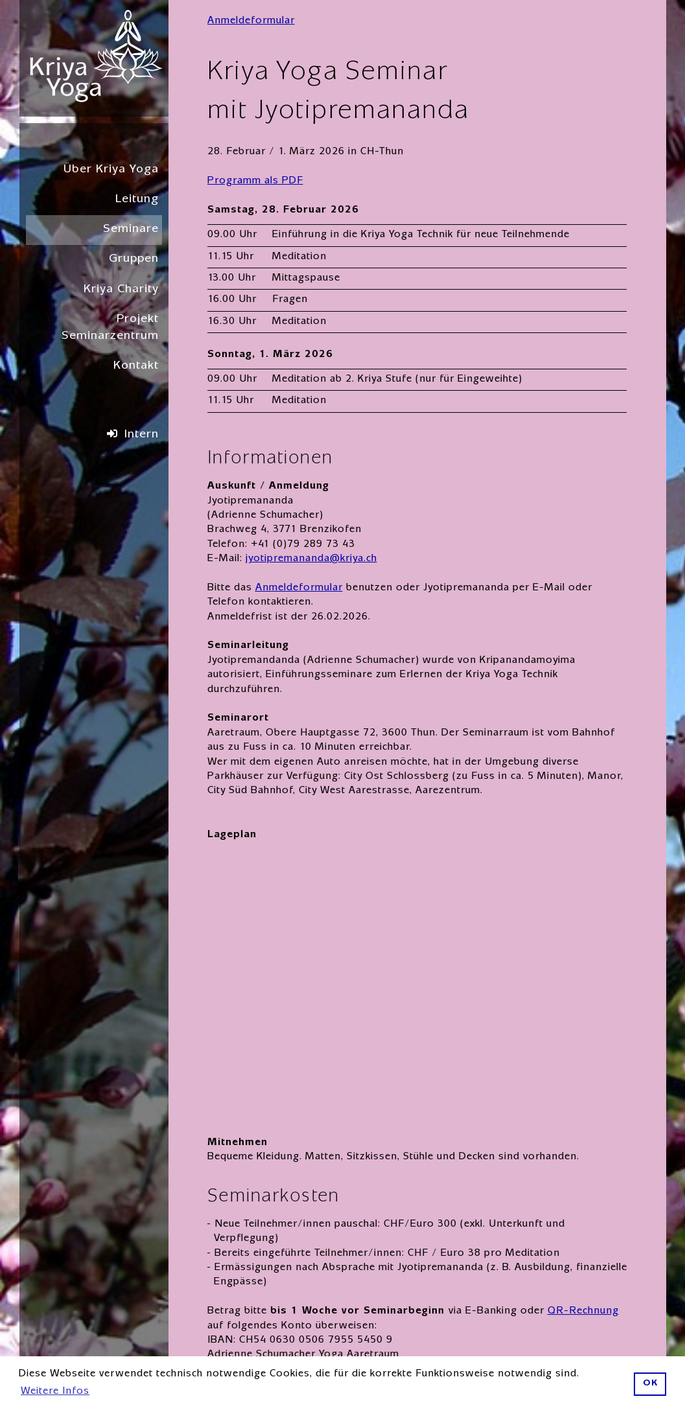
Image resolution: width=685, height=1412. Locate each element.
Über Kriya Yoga (111, 170)
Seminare (131, 230)
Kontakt (136, 366)
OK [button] (650, 1384)
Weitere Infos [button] (55, 1392)
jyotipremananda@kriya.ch (311, 559)
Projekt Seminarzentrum (110, 328)
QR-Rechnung (583, 1311)
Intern (141, 435)
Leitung (137, 200)
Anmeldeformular (251, 21)
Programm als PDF (255, 181)
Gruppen (134, 259)
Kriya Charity (121, 290)
